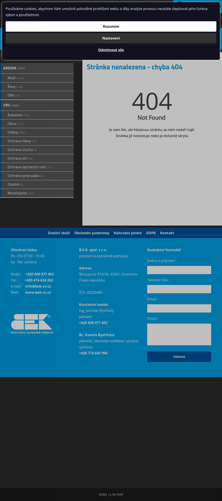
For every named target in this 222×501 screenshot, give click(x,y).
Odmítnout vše (111, 49)
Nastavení (111, 38)
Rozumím (111, 26)
